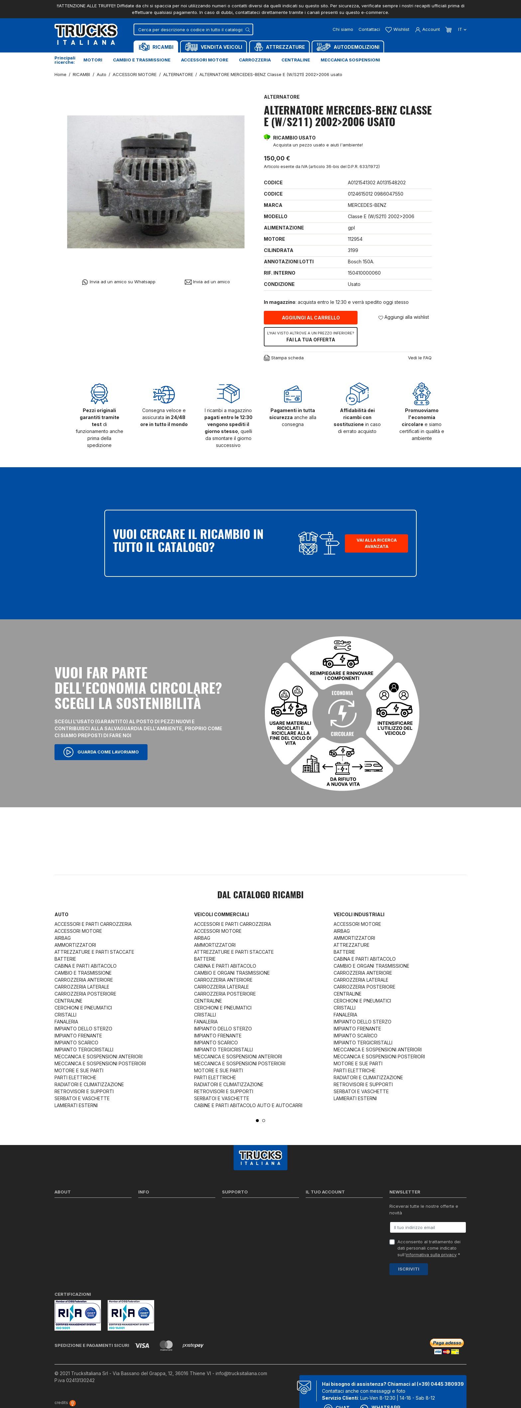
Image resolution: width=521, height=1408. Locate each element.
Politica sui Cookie (157, 1233)
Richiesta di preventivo (245, 1233)
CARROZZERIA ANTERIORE (83, 980)
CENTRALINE (68, 1001)
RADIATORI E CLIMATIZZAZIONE (89, 1084)
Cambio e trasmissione (141, 59)
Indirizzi (313, 1233)
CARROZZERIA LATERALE (81, 987)
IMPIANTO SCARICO (76, 1042)
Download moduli (240, 1224)
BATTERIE (65, 959)
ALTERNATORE (282, 97)
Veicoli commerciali (221, 914)
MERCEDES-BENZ (367, 205)
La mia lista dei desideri (330, 1241)
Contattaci (369, 29)
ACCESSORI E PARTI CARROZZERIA (93, 924)
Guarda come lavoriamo (101, 752)
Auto (61, 914)
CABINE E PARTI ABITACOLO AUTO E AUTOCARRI (248, 1105)
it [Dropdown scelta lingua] (462, 29)
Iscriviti (408, 1269)
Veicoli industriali (359, 914)
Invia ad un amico (207, 282)
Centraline (295, 59)
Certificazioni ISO (72, 1215)
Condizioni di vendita (160, 1224)
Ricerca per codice (242, 1207)
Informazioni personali (329, 1207)
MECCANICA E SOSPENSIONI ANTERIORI (98, 1056)
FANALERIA (66, 1021)
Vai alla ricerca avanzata (377, 543)
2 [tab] (263, 1120)
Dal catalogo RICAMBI (260, 895)
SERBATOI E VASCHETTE (82, 1098)
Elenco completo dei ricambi (167, 1259)
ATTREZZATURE (351, 945)
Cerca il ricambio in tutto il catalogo (175, 1241)
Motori (92, 59)
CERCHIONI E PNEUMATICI (83, 1008)
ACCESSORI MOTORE (78, 931)
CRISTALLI (65, 1014)
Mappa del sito (153, 1250)
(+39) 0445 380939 (440, 1384)
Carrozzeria (255, 59)
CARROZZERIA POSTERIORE (85, 994)
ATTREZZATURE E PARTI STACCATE (94, 952)
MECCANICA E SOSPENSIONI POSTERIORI (100, 1063)
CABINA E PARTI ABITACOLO (85, 966)
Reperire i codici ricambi (247, 1215)
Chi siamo (343, 29)
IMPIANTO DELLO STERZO (83, 1028)
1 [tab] (257, 1120)
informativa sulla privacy (431, 1254)
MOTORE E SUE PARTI (78, 1070)
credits (65, 1402)
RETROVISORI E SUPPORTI (84, 1091)
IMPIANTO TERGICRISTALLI (83, 1049)
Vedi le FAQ (420, 357)
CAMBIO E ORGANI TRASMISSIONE (232, 973)
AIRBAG (62, 938)
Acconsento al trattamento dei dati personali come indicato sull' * (429, 1248)
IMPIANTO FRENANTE (78, 1035)
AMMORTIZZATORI (75, 945)
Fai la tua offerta (310, 336)
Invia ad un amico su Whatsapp (118, 282)
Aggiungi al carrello (311, 317)
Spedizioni (148, 1207)
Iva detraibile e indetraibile (249, 1241)
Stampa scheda (284, 358)
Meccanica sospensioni (350, 59)
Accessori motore (204, 59)
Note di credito (321, 1224)
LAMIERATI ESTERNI (76, 1105)
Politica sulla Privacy (159, 1215)
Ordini (312, 1215)
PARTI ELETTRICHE (75, 1077)
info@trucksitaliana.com (241, 1373)
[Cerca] (193, 29)
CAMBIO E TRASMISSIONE (83, 973)
